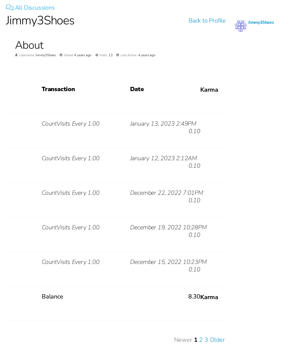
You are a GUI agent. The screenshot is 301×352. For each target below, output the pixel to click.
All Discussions (30, 8)
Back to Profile (207, 21)
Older (217, 340)
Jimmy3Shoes (261, 22)
